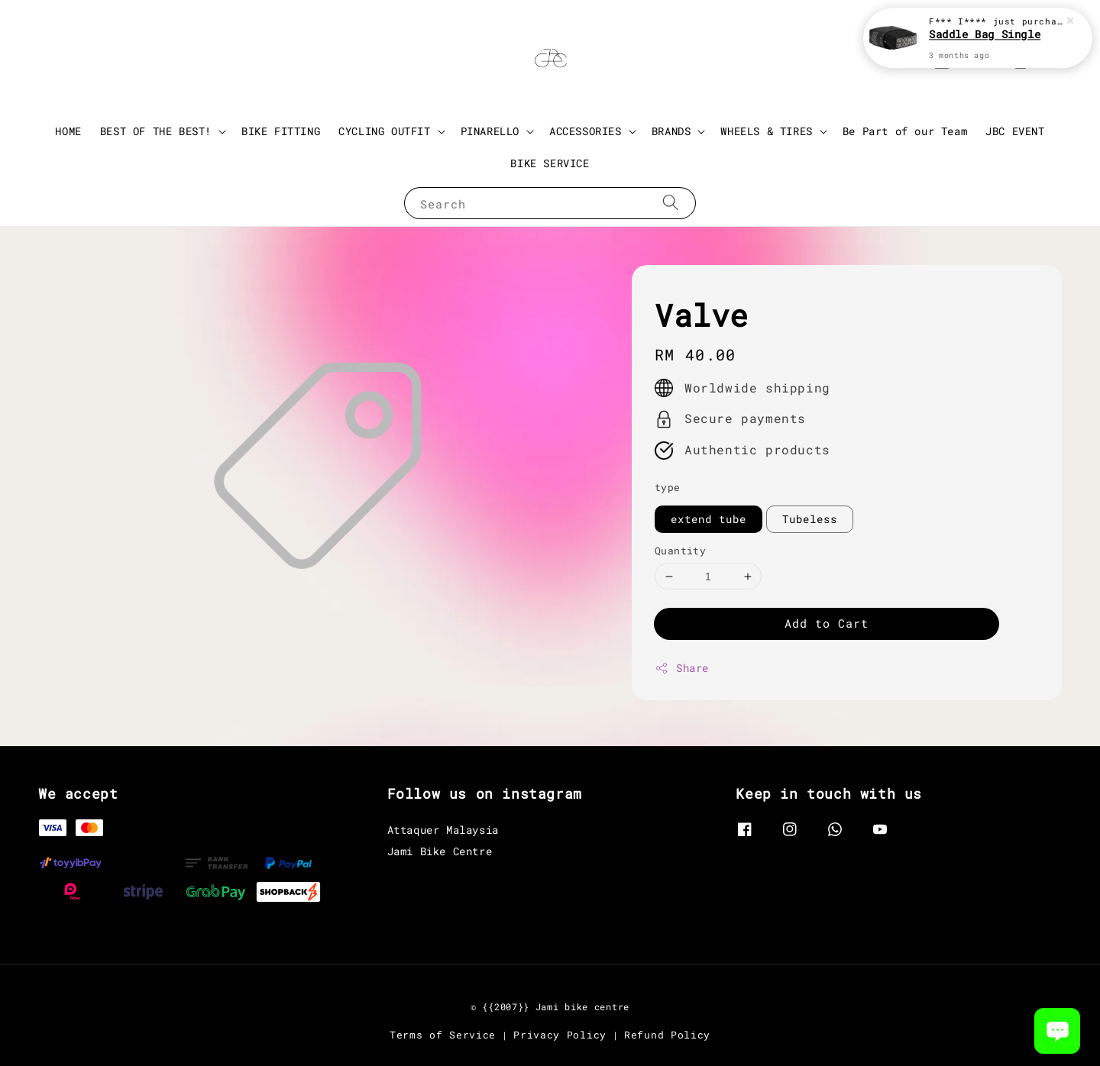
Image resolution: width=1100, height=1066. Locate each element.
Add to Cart (827, 623)
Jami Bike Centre (440, 851)
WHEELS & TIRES (766, 131)
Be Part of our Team (905, 131)
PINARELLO (490, 131)
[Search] (670, 203)
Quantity (680, 550)
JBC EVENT (1014, 131)
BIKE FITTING (280, 131)
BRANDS (671, 131)
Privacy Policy (560, 1035)
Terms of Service (443, 1035)
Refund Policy (667, 1035)
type (668, 487)
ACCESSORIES (585, 131)
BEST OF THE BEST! (156, 131)
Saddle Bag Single (984, 34)
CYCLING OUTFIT (384, 131)
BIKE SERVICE (549, 163)
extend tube (708, 519)
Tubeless (809, 519)
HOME (68, 131)
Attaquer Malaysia (443, 830)
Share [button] (682, 668)
